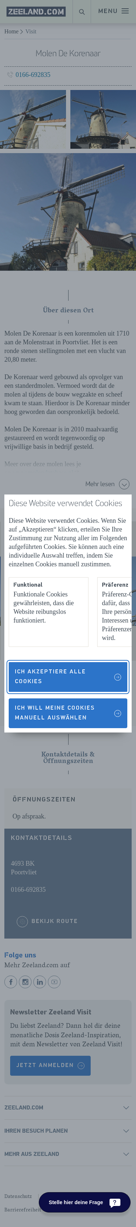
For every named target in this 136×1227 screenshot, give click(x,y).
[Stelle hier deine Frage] (85, 1202)
